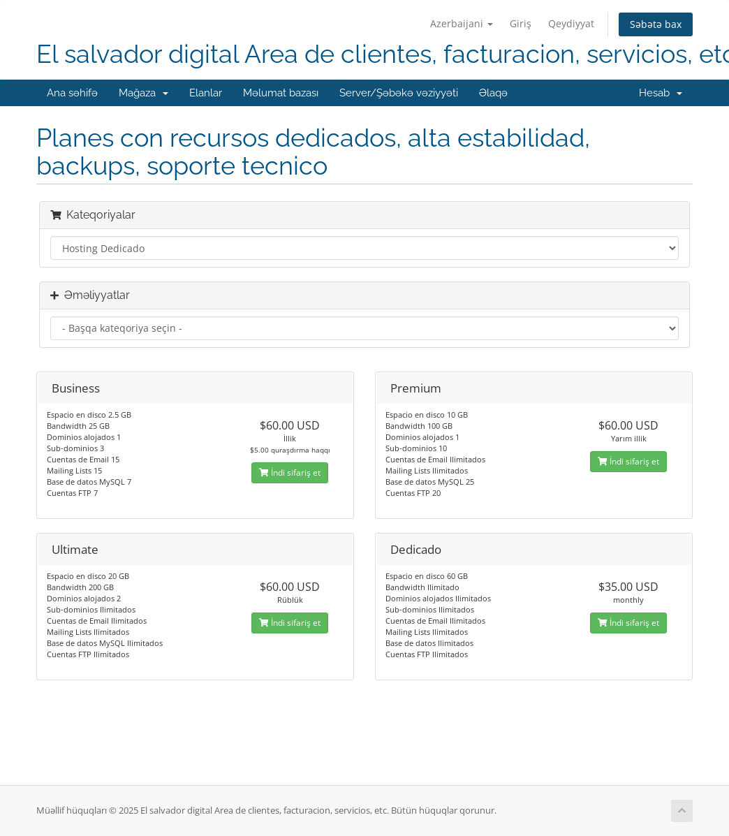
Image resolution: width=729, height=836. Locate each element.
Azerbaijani (461, 23)
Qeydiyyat (571, 23)
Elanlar (205, 93)
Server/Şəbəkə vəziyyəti (398, 93)
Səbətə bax (656, 24)
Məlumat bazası (280, 93)
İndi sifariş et (290, 472)
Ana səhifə (72, 93)
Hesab (660, 93)
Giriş (520, 23)
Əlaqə (493, 93)
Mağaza (143, 93)
